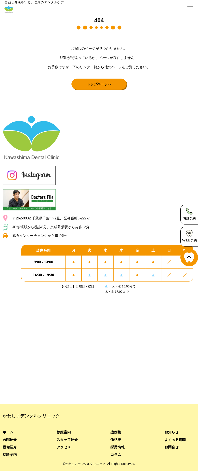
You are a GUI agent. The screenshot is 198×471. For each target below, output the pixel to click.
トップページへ (99, 84)
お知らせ (171, 432)
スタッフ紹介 (67, 439)
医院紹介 (10, 439)
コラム (115, 454)
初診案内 (10, 454)
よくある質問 (175, 439)
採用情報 (117, 447)
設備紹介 (10, 447)
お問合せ (171, 447)
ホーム (8, 432)
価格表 (115, 439)
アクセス (64, 447)
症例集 (115, 432)
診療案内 (64, 432)
